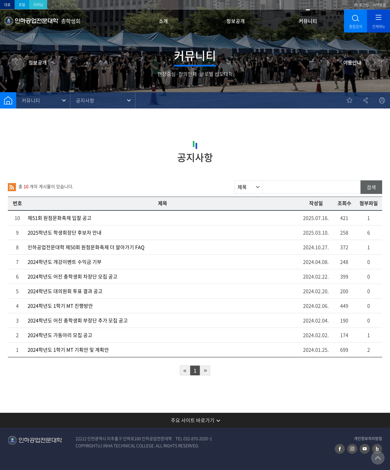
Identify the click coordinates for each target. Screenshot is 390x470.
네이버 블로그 (377, 449)
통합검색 (355, 26)
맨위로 (378, 458)
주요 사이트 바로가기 (192, 420)
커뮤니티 (308, 21)
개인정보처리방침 (368, 438)
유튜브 (365, 449)
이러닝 (38, 4)
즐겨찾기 (349, 100)
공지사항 (85, 100)
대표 (7, 4)
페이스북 (340, 449)
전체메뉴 (378, 26)
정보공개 (235, 21)
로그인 (364, 4)
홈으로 (8, 100)
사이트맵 (379, 4)
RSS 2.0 (12, 187)
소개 (163, 21)
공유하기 (366, 100)
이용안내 (352, 62)
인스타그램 (352, 449)
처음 (185, 370)
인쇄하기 (382, 100)
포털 (22, 4)
